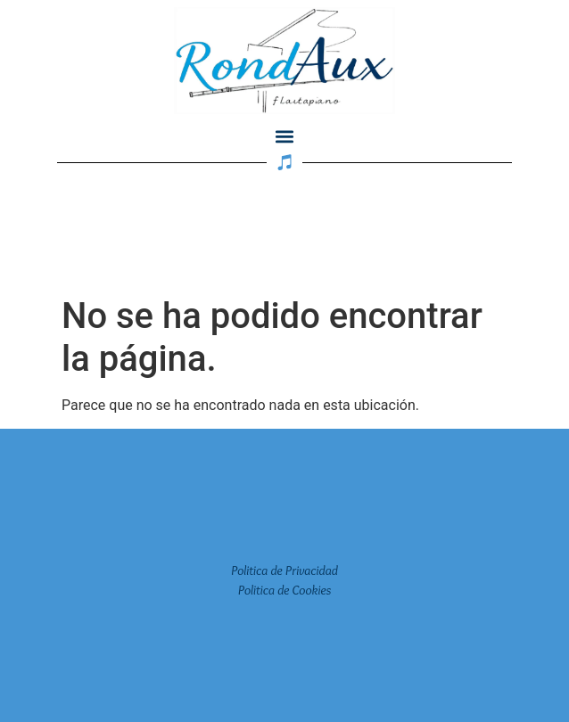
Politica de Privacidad (284, 570)
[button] (285, 136)
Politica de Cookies (285, 590)
